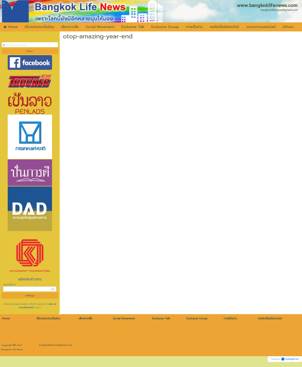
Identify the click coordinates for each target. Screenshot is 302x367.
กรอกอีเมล (9, 285)
